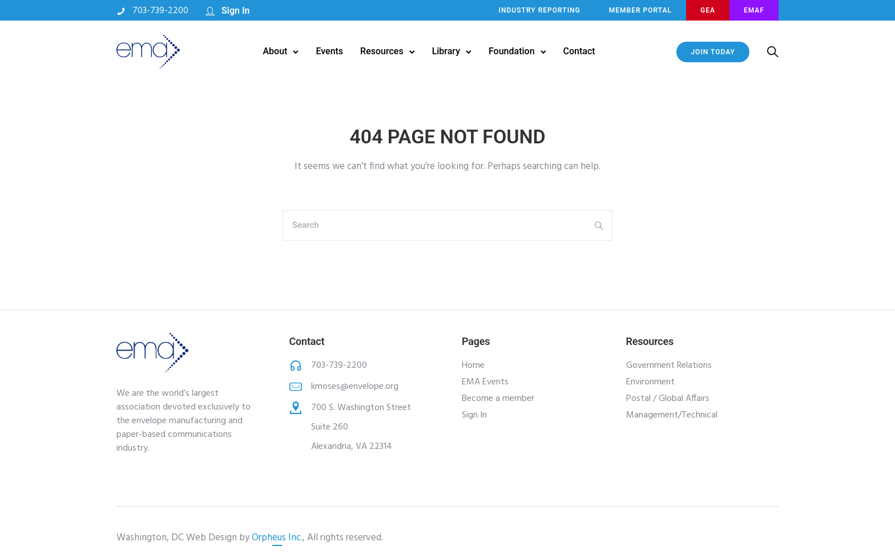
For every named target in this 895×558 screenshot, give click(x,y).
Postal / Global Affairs (667, 398)
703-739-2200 (160, 10)
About (275, 51)
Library (446, 51)
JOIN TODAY (713, 52)
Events (329, 51)
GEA (707, 10)
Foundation (512, 51)
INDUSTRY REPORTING (539, 10)
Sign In (235, 10)
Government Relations (669, 365)
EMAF (754, 10)
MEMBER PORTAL (640, 10)
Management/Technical (671, 415)
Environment (650, 382)
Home (473, 365)
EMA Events (485, 382)
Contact (579, 51)
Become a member (498, 398)
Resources (382, 51)
